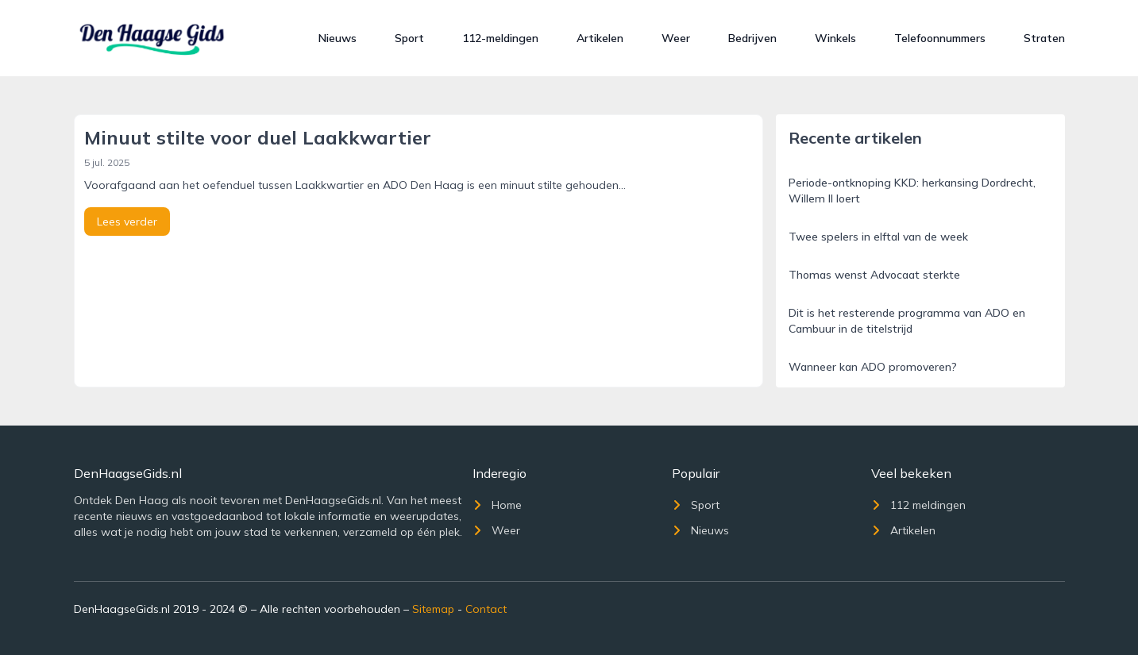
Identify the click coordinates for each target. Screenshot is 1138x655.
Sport (409, 38)
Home (497, 505)
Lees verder (127, 221)
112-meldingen (500, 38)
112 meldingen (918, 505)
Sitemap (433, 609)
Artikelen (600, 38)
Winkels (835, 38)
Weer (676, 38)
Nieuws (337, 38)
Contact (486, 609)
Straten (1044, 38)
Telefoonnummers (940, 38)
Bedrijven (752, 38)
